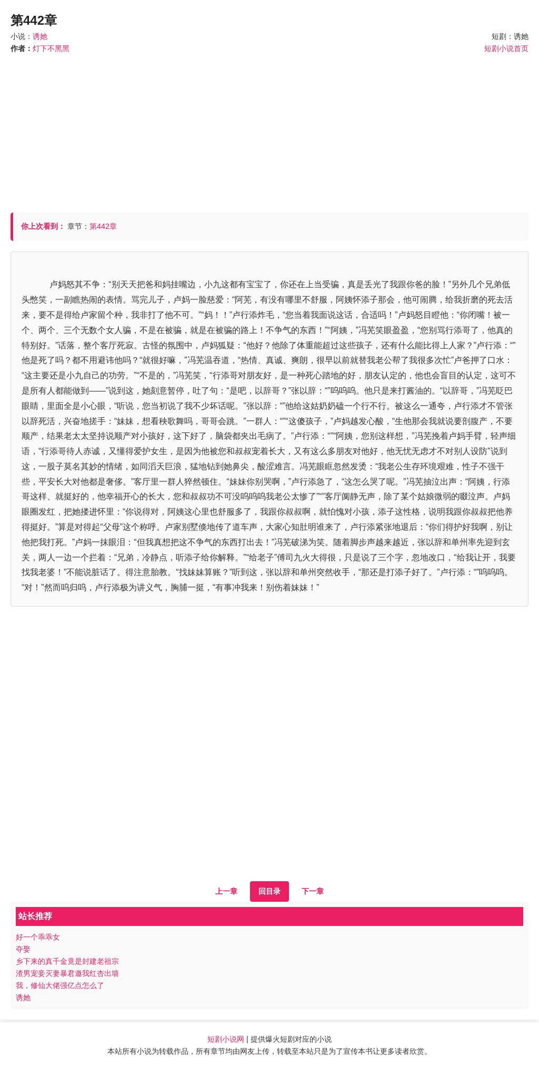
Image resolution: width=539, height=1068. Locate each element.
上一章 (226, 891)
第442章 (103, 226)
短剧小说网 (225, 1039)
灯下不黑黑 (51, 48)
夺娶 (23, 949)
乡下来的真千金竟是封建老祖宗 (67, 961)
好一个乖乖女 (38, 937)
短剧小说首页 (506, 48)
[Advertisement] (269, 128)
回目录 (269, 891)
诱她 (40, 36)
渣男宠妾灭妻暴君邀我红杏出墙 (67, 973)
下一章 (313, 891)
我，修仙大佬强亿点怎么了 (60, 985)
